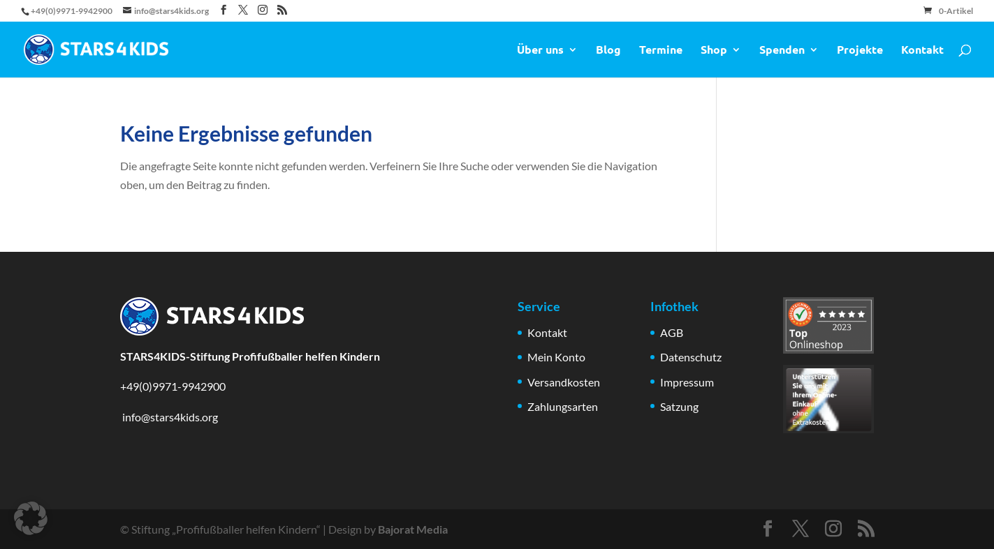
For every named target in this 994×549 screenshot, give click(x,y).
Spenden (782, 51)
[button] (30, 518)
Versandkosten (563, 382)
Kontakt (922, 51)
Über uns (540, 51)
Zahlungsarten (562, 406)
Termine (660, 51)
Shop (714, 51)
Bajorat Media (413, 529)
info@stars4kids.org (169, 416)
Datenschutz (691, 356)
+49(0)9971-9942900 (173, 386)
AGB (671, 332)
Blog (608, 51)
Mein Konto (556, 356)
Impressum (687, 382)
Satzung (679, 406)
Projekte (860, 51)
